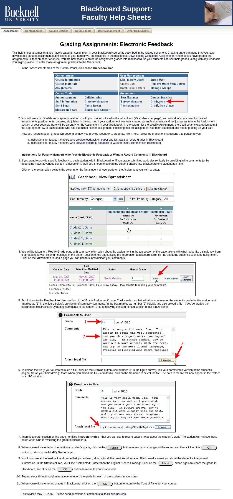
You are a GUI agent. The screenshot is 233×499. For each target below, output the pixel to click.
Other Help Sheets (138, 31)
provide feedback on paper (92, 139)
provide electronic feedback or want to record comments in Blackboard (118, 142)
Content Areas (34, 31)
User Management (109, 31)
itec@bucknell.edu (115, 494)
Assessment (10, 31)
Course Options (58, 31)
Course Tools (83, 31)
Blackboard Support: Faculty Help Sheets (116, 13)
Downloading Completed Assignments (152, 55)
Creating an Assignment (182, 52)
